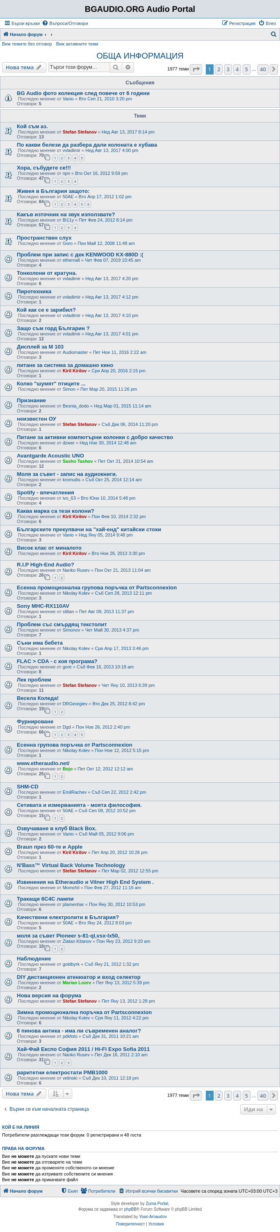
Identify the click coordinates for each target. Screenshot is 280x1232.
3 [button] (228, 69)
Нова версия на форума (49, 995)
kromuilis (71, 479)
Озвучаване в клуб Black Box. (56, 828)
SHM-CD (28, 787)
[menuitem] (65, 23)
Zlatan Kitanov (77, 941)
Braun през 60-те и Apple (49, 847)
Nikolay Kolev (76, 593)
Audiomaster (75, 352)
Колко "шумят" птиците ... (51, 383)
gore (67, 666)
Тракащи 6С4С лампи (45, 899)
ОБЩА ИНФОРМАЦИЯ (140, 55)
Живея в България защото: (53, 191)
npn (66, 173)
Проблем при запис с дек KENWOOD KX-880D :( (80, 254)
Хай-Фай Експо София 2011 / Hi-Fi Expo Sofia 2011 (83, 1049)
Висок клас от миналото (49, 548)
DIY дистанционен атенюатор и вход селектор (79, 977)
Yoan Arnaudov (152, 1216)
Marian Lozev (77, 982)
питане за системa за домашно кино (65, 365)
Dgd (67, 727)
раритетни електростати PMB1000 (62, 1072)
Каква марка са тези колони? (55, 511)
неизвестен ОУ (36, 419)
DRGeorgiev (75, 703)
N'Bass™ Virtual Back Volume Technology (71, 865)
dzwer (69, 442)
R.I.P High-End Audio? (45, 565)
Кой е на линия (20, 1127)
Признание (31, 400)
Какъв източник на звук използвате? (66, 214)
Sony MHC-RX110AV (43, 606)
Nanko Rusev (76, 570)
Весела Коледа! (38, 698)
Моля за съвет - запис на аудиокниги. (67, 474)
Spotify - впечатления (45, 492)
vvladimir (71, 150)
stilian (68, 611)
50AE (68, 196)
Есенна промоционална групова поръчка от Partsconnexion (97, 587)
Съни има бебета (40, 643)
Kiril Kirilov (75, 370)
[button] (196, 69)
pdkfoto (70, 1036)
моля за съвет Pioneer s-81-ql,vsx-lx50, (68, 936)
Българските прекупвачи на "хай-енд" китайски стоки (89, 529)
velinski (70, 1078)
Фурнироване (35, 721)
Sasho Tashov (78, 461)
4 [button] (237, 69)
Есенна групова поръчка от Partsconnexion (74, 745)
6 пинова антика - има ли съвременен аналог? (79, 1031)
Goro (68, 243)
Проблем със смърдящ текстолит (62, 624)
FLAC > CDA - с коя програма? (57, 661)
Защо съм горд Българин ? (53, 328)
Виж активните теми (77, 43)
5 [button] (246, 69)
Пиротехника (34, 291)
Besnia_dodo (76, 405)
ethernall (71, 260)
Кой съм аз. (32, 126)
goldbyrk (71, 964)
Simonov (71, 629)
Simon (69, 389)
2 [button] (218, 69)
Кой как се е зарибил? (46, 310)
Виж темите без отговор (27, 43)
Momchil (71, 887)
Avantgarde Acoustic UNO (50, 456)
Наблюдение (34, 959)
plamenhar (73, 904)
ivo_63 (69, 498)
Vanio (68, 98)
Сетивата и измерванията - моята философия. (79, 805)
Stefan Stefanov (80, 131)
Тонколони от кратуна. (47, 273)
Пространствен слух (44, 238)
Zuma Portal (157, 1203)
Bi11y (68, 219)
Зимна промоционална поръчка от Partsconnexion (84, 1012)
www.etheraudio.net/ (43, 763)
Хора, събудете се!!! (44, 168)
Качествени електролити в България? (68, 917)
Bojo (68, 768)
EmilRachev (75, 792)
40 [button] (263, 69)
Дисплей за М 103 (40, 347)
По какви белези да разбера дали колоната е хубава (87, 145)
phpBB (130, 1209)
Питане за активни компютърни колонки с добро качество (95, 437)
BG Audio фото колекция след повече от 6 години (83, 93)
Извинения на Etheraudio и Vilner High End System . (85, 882)
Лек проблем (34, 680)
